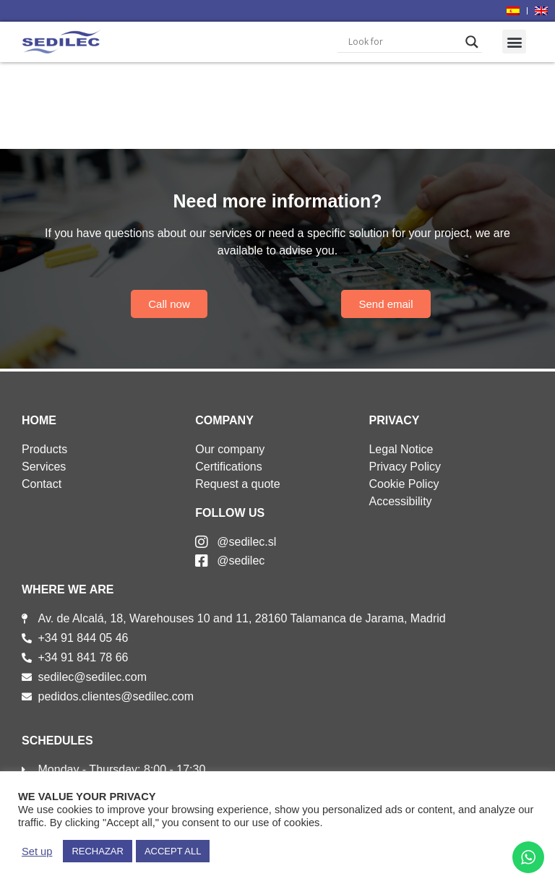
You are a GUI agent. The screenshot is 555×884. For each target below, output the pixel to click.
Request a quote (237, 484)
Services (44, 466)
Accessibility (400, 501)
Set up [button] (37, 851)
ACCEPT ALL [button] (173, 851)
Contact (41, 484)
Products (44, 449)
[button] (514, 41)
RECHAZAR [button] (98, 851)
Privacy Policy (405, 466)
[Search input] (403, 42)
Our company (229, 449)
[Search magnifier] (472, 42)
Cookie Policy (404, 484)
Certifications (228, 466)
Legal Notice (401, 449)
